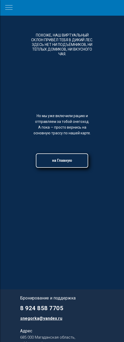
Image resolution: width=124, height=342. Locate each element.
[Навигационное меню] (9, 7)
